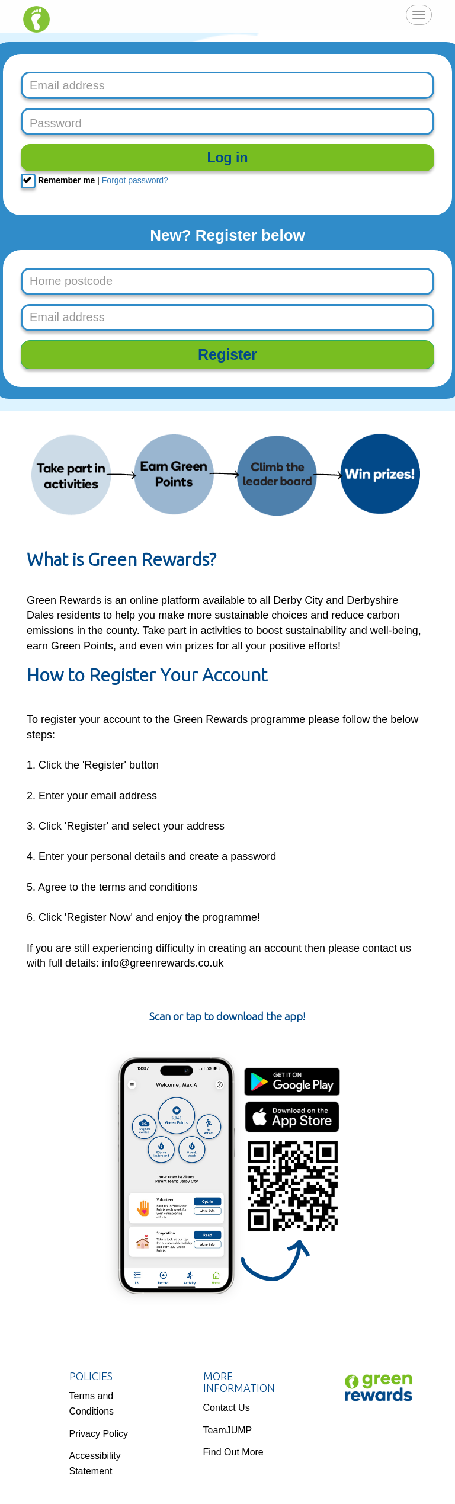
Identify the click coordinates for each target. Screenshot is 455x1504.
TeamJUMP (227, 1430)
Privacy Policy (99, 1434)
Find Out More (233, 1452)
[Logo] (378, 1388)
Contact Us (226, 1408)
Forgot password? (135, 180)
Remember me (58, 181)
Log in (227, 157)
